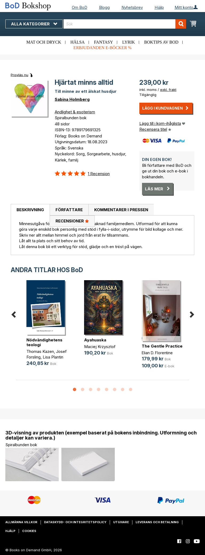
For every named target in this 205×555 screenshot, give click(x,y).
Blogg (104, 7)
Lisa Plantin (53, 357)
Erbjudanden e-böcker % (102, 47)
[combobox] (125, 24)
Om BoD (79, 7)
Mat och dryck (43, 42)
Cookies (29, 531)
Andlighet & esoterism (75, 111)
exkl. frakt (168, 89)
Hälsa (77, 42)
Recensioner (72, 221)
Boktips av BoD (161, 42)
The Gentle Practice (162, 346)
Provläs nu (19, 74)
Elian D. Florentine (157, 352)
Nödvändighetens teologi (44, 342)
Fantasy (103, 42)
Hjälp (159, 7)
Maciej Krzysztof (100, 346)
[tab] (30, 210)
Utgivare (121, 522)
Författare (69, 209)
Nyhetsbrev (132, 7)
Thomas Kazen (40, 351)
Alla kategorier (34, 23)
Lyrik (128, 42)
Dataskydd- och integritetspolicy (75, 522)
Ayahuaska (95, 339)
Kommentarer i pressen (121, 209)
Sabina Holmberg (72, 99)
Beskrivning (30, 209)
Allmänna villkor (21, 522)
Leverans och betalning (157, 522)
